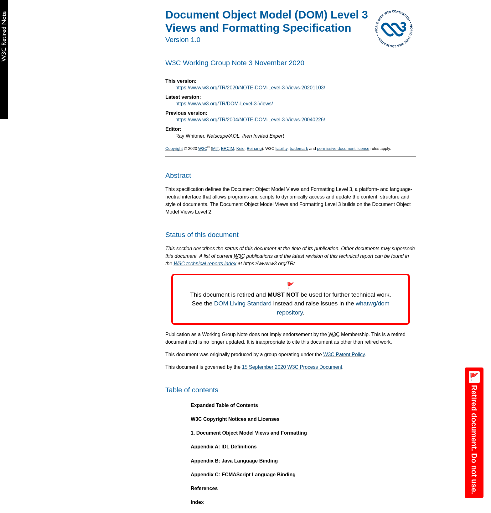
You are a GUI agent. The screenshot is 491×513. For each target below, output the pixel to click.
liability (281, 148)
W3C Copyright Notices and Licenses (235, 419)
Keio (240, 148)
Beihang (254, 148)
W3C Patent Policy (343, 354)
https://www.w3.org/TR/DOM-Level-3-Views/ (224, 103)
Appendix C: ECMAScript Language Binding (243, 474)
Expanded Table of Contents (224, 405)
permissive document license (343, 148)
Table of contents (191, 390)
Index (197, 502)
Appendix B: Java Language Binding (234, 460)
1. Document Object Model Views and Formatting (249, 433)
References (204, 488)
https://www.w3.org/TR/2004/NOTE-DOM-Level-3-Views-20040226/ (250, 119)
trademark (299, 148)
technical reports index (205, 263)
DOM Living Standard (242, 303)
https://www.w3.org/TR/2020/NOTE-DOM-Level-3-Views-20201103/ (250, 87)
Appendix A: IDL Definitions (224, 446)
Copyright (174, 148)
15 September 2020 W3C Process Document (292, 367)
